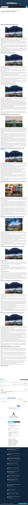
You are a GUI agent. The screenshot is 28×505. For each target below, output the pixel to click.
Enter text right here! (14, 396)
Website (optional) (20, 399)
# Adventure (4, 379)
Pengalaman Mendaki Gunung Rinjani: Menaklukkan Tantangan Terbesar (12, 424)
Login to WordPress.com (13, 398)
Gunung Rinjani (14, 444)
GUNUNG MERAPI (10, 440)
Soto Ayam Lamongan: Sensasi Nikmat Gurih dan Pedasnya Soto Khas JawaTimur (14, 426)
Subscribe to (4, 401)
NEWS (15, 445)
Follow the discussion (26, 389)
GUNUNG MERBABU (15, 440)
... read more (18, 456)
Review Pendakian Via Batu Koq (11, 427)
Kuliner (13, 445)
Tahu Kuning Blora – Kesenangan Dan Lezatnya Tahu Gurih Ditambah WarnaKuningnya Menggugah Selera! (13, 433)
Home (1, 10)
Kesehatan (9, 445)
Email (10, 399)
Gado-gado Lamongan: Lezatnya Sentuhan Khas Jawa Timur (13, 429)
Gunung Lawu (10, 444)
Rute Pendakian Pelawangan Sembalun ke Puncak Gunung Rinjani (14, 435)
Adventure (4, 10)
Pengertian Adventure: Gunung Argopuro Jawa (9, 24)
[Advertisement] (14, 19)
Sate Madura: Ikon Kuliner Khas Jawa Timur (13, 463)
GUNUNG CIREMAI (14, 439)
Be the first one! (10, 391)
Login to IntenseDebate (9, 398)
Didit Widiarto (11, 503)
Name (1, 399)
